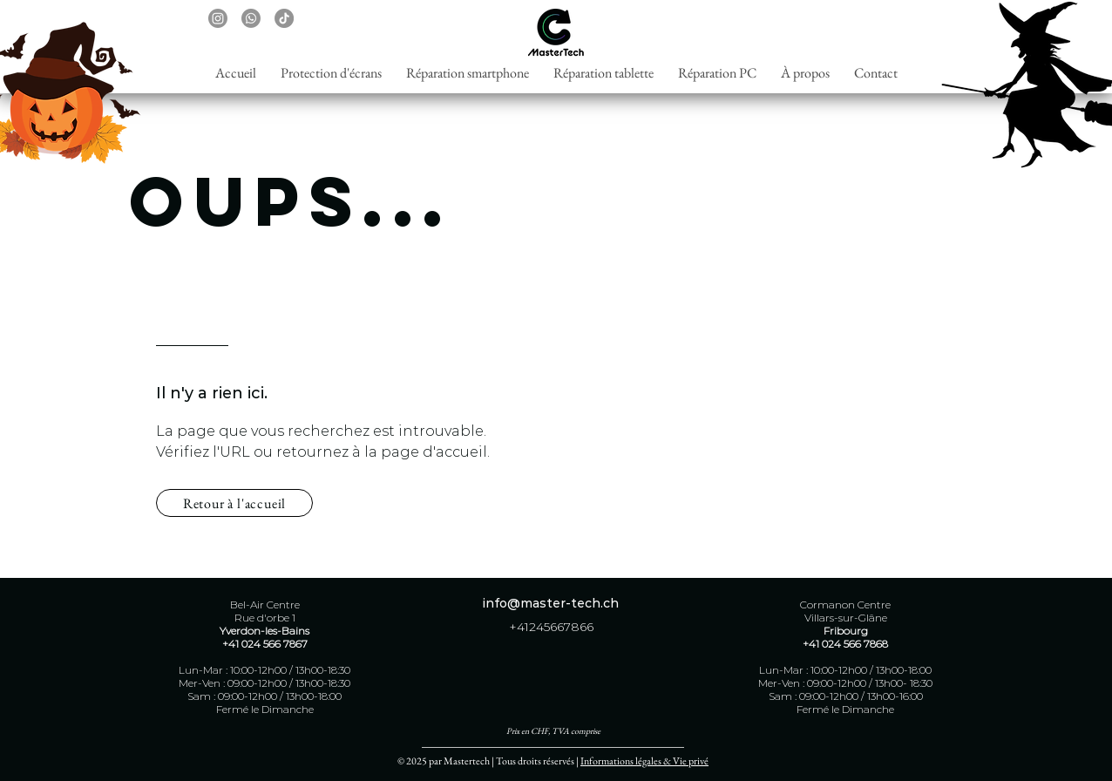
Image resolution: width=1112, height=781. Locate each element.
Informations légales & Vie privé (644, 761)
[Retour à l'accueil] (234, 503)
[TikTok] (284, 18)
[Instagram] (217, 18)
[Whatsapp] (251, 18)
